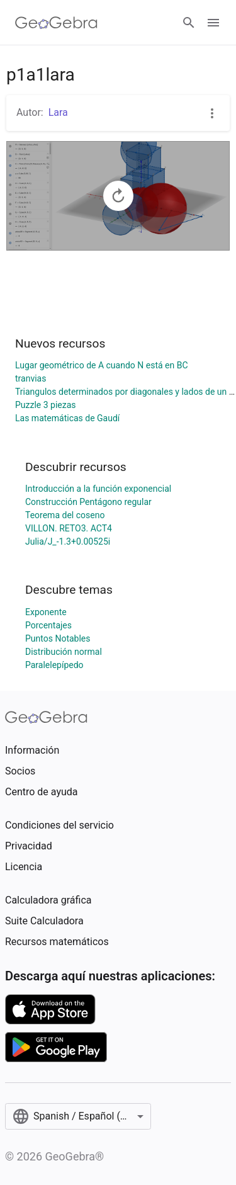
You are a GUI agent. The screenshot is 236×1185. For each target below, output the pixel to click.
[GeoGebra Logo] (56, 22)
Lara (58, 112)
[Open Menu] (213, 22)
